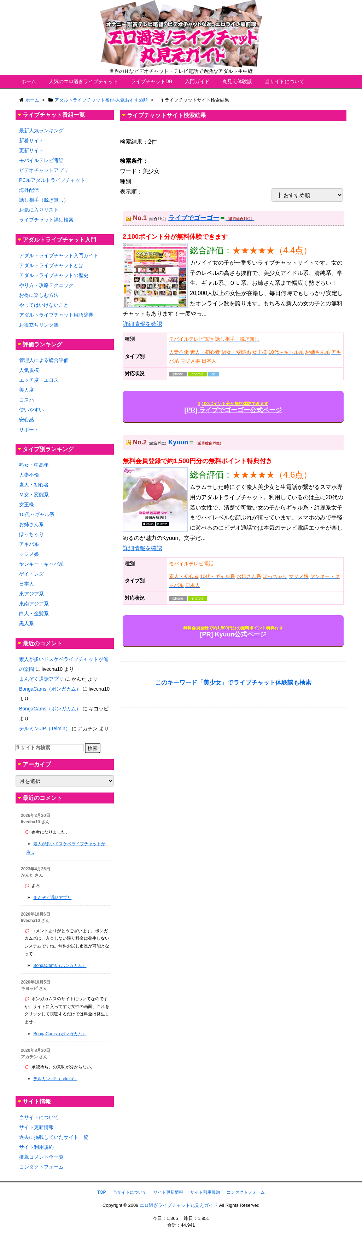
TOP (101, 1192)
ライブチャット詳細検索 (46, 220)
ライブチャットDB (151, 81)
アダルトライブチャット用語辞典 (56, 315)
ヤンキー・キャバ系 (41, 564)
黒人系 (26, 623)
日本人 (26, 584)
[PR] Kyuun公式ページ (233, 632)
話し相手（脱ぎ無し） (44, 200)
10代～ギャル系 (36, 514)
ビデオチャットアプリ (44, 170)
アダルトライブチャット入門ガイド (58, 255)
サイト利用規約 (36, 1147)
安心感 (26, 419)
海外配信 (29, 190)
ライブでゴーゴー (193, 217)
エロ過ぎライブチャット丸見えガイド (179, 1205)
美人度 (26, 390)
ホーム (28, 81)
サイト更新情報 (36, 1127)
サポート (29, 429)
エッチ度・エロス (39, 380)
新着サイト (31, 140)
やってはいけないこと (44, 305)
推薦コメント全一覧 (41, 1157)
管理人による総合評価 (44, 360)
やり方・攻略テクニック (46, 285)
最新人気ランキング (41, 130)
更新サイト (31, 150)
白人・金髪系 (34, 613)
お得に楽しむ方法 (39, 295)
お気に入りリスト (39, 210)
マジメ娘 (29, 554)
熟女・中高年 (34, 465)
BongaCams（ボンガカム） (50, 689)
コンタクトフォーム (41, 1167)
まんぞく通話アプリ (41, 679)
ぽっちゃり (31, 534)
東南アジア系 (34, 603)
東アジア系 (31, 594)
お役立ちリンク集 (39, 325)
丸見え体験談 (237, 81)
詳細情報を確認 (142, 324)
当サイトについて (284, 81)
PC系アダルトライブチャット (52, 180)
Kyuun (178, 442)
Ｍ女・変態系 (34, 494)
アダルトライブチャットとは (51, 265)
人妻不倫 (29, 475)
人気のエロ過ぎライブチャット (83, 81)
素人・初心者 (34, 485)
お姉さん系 (31, 524)
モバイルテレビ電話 (41, 160)
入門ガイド (197, 81)
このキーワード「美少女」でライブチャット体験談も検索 (233, 682)
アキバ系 (29, 544)
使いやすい (31, 410)
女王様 (26, 504)
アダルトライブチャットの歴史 (53, 275)
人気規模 (29, 370)
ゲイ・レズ (31, 574)
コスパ (26, 400)
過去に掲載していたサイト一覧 (53, 1137)
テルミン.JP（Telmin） (44, 728)
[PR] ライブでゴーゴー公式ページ (233, 407)
